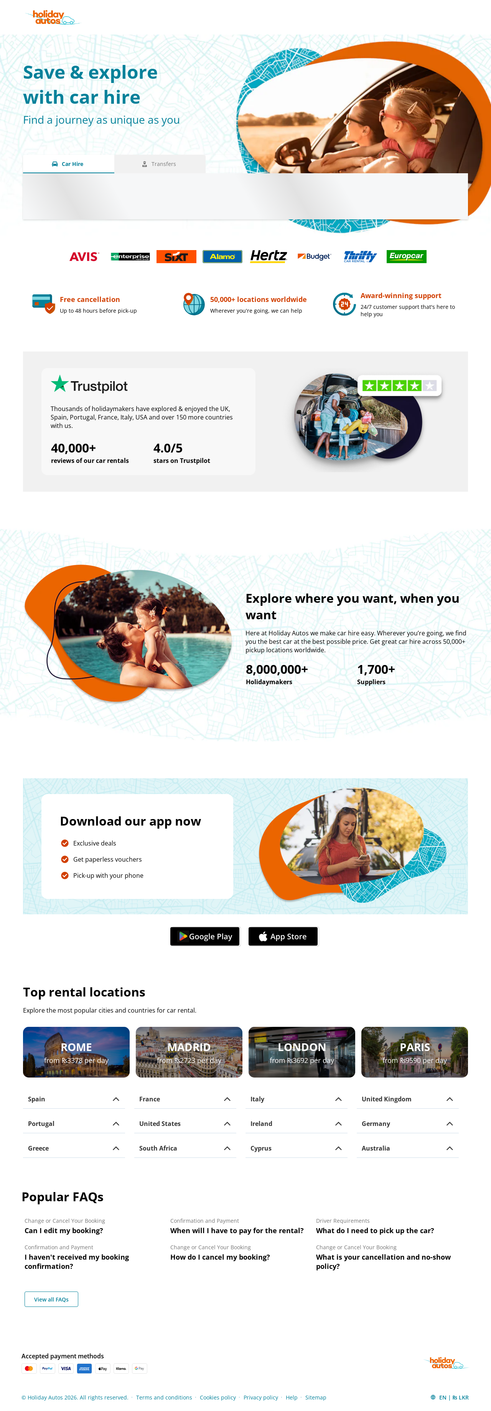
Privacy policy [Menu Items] (261, 1397)
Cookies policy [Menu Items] (218, 1397)
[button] (74, 1099)
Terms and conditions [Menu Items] (164, 1397)
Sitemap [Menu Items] (315, 1397)
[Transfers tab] (160, 164)
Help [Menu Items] (292, 1397)
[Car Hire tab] (68, 164)
